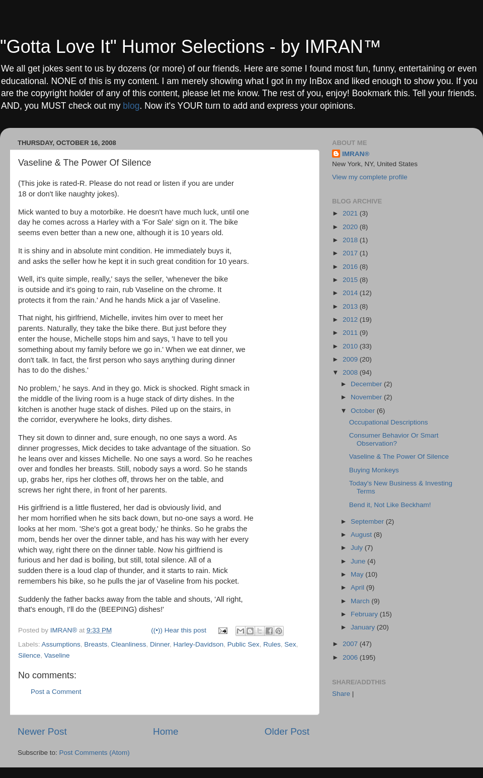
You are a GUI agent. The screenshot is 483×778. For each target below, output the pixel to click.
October (364, 410)
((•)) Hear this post (178, 630)
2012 (351, 319)
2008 (351, 372)
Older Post (287, 731)
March (361, 601)
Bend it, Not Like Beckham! (390, 505)
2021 (351, 213)
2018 (351, 240)
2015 (351, 280)
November (367, 397)
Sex (290, 644)
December (367, 384)
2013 (351, 306)
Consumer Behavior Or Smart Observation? (394, 439)
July (358, 547)
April (358, 587)
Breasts (95, 644)
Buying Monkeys (374, 470)
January (364, 627)
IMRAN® (355, 154)
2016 (351, 266)
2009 (351, 359)
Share (341, 693)
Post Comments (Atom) (94, 752)
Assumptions (61, 644)
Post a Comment (56, 691)
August (362, 534)
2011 (351, 332)
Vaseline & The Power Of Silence (399, 456)
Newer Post (42, 731)
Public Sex (243, 644)
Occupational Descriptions (388, 422)
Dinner (160, 644)
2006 (351, 657)
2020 (351, 227)
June (359, 561)
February (365, 614)
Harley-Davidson (199, 644)
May (358, 574)
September (368, 521)
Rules (272, 644)
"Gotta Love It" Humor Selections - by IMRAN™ (190, 46)
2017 (351, 253)
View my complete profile (370, 177)
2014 (351, 293)
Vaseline (57, 655)
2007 (351, 644)
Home (165, 731)
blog (131, 106)
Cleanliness (128, 644)
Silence (29, 655)
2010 (351, 346)
